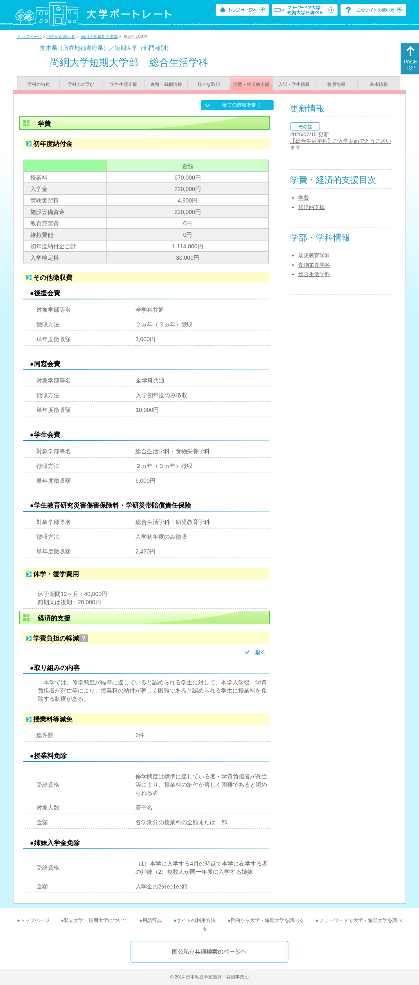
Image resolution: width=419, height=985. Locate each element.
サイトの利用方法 (196, 920)
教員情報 (336, 84)
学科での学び (81, 84)
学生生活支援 (123, 84)
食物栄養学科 (314, 265)
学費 (303, 198)
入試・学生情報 (294, 84)
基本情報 (379, 84)
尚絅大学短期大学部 (99, 36)
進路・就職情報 (166, 84)
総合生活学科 (314, 274)
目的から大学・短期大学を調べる (267, 920)
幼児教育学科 (314, 255)
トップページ (29, 36)
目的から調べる (60, 36)
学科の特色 (38, 84)
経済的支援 (311, 207)
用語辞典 (152, 920)
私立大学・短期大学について (96, 920)
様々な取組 (209, 84)
